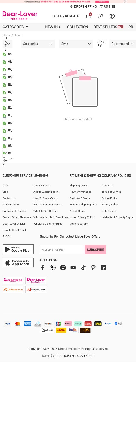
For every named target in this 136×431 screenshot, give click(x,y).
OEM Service (109, 210)
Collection (77, 27)
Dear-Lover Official (14, 223)
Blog (5, 191)
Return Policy (109, 198)
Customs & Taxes (80, 198)
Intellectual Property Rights (117, 217)
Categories (15, 27)
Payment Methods (80, 191)
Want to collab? (79, 223)
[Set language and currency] (112, 16)
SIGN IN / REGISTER (65, 16)
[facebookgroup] (53, 267)
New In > (53, 27)
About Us (107, 185)
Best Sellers (108, 27)
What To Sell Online (45, 210)
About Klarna (77, 210)
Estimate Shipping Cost (83, 204)
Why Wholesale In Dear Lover (51, 217)
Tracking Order (11, 204)
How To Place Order (45, 198)
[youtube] (73, 267)
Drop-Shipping (41, 185)
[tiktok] (83, 267)
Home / (8, 35)
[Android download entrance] (18, 249)
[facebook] (42, 267)
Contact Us (9, 198)
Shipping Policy (78, 185)
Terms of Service (111, 191)
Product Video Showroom (18, 217)
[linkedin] (103, 267)
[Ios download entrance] (18, 262)
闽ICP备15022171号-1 (79, 356)
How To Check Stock (14, 230)
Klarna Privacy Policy (82, 217)
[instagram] (63, 267)
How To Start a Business (47, 204)
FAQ (5, 185)
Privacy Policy (110, 204)
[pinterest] (93, 267)
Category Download (14, 210)
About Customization (45, 191)
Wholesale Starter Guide (47, 223)
